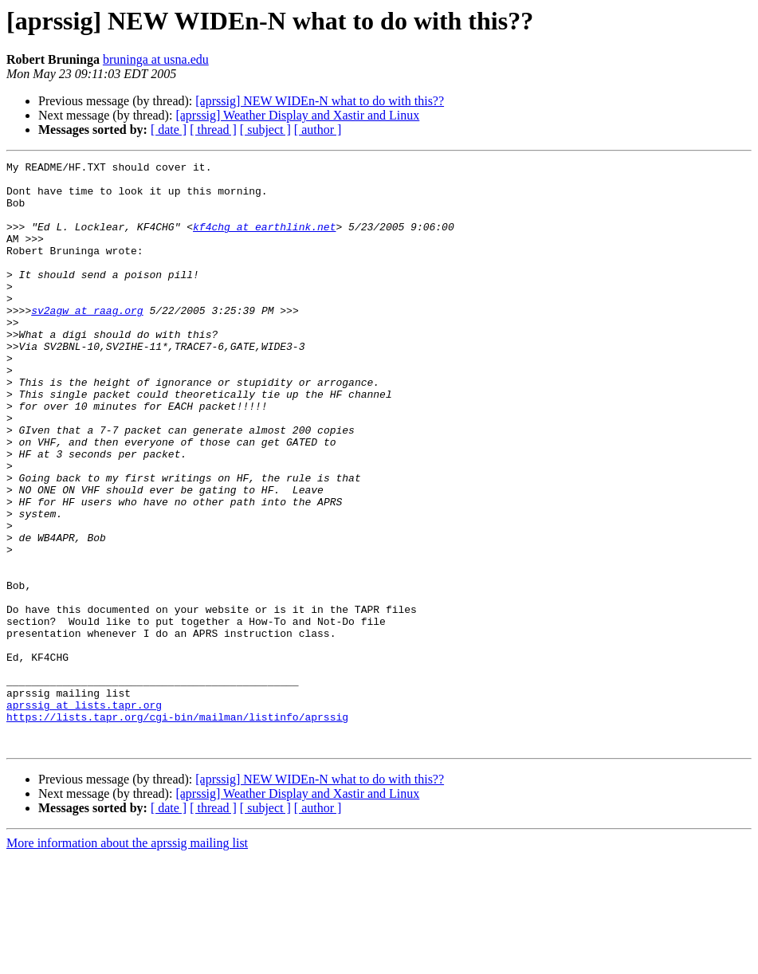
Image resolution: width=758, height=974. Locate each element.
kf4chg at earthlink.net (264, 241)
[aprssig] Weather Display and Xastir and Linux (297, 115)
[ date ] (169, 129)
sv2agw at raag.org (87, 341)
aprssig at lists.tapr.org (84, 814)
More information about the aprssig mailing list (127, 960)
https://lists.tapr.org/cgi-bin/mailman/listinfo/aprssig (177, 829)
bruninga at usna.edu (156, 59)
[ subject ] (265, 129)
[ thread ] (213, 129)
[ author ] (318, 129)
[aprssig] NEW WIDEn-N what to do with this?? (319, 101)
